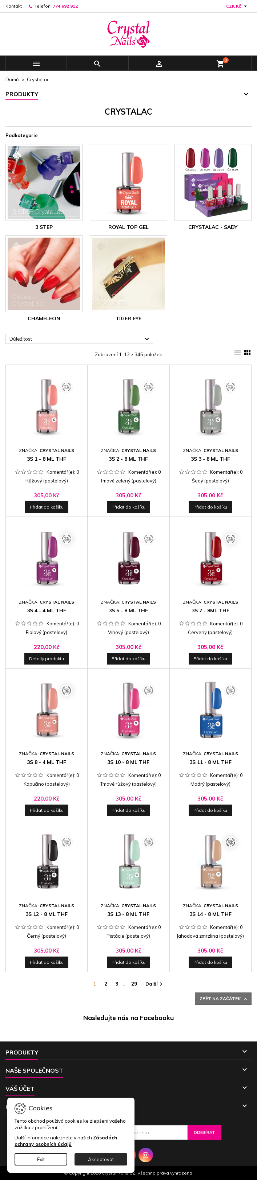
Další (154, 984)
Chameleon (44, 318)
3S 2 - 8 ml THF (128, 459)
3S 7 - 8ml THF (210, 610)
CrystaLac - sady (212, 227)
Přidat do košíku (47, 507)
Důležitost (80, 339)
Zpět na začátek (224, 999)
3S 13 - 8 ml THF (128, 914)
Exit (41, 1159)
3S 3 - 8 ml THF (210, 459)
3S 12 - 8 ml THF (46, 914)
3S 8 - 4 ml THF (46, 762)
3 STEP (44, 227)
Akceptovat (101, 1159)
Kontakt (13, 6)
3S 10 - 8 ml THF (128, 762)
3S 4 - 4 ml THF (46, 610)
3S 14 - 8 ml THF (210, 914)
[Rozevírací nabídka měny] (237, 6)
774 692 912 (65, 6)
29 (134, 984)
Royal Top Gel (128, 227)
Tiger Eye (128, 318)
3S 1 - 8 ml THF (46, 459)
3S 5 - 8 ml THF (128, 610)
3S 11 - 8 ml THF (210, 762)
